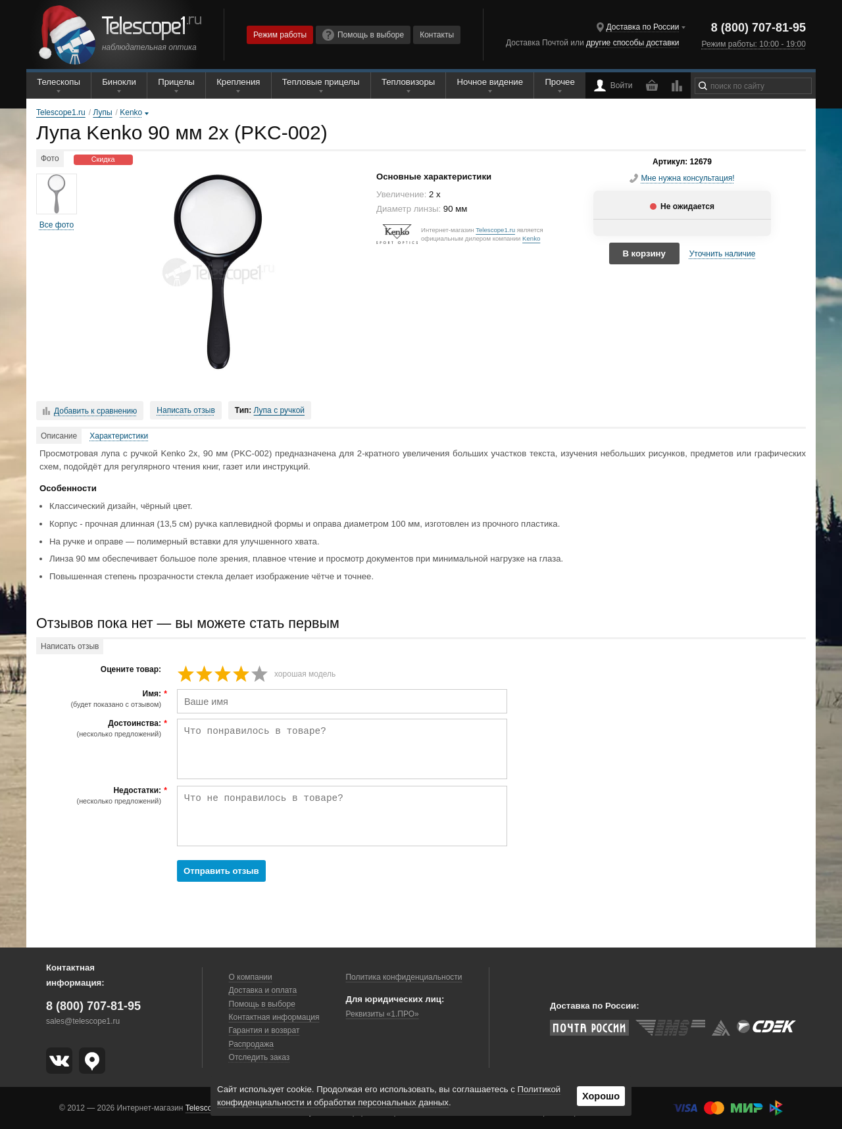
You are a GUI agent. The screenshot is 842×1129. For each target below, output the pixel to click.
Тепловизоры (408, 82)
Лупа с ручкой (279, 410)
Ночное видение (490, 82)
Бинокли (119, 82)
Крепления (238, 82)
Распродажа (251, 1044)
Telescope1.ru (495, 229)
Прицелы (176, 82)
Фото (50, 158)
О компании (250, 977)
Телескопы (58, 82)
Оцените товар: (131, 669)
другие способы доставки (632, 42)
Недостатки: (100, 795)
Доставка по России (643, 27)
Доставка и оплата (263, 990)
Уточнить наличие (722, 253)
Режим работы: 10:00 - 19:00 (753, 44)
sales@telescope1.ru (83, 1021)
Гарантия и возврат (264, 1030)
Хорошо (601, 1096)
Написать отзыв (185, 410)
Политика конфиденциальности (403, 977)
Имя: (100, 699)
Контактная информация (274, 1017)
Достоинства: (100, 728)
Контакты (437, 34)
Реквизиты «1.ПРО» (381, 1014)
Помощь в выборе (363, 35)
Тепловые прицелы (321, 82)
